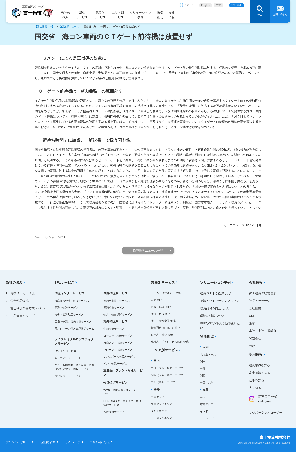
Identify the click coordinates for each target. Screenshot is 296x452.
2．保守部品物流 (17, 300)
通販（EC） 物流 (161, 306)
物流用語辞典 (47, 442)
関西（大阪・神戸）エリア (167, 375)
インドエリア (159, 410)
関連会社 (255, 338)
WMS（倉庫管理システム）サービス (122, 391)
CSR (252, 315)
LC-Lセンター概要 (65, 351)
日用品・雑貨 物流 (162, 334)
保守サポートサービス (68, 376)
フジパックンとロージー (265, 412)
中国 (202, 397)
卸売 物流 (156, 299)
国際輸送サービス (114, 307)
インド (204, 411)
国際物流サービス (115, 293)
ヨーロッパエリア (161, 417)
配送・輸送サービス (66, 307)
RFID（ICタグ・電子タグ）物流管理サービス (122, 402)
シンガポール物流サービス (119, 356)
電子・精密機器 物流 (163, 320)
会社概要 (255, 308)
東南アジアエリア (161, 403)
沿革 (252, 323)
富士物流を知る (259, 372)
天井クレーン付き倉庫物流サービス (74, 330)
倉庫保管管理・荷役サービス (72, 300)
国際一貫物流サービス (116, 300)
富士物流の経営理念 (262, 293)
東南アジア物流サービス (118, 342)
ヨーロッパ (206, 418)
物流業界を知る (259, 365)
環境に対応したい (212, 315)
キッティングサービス (68, 358)
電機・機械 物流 (160, 313)
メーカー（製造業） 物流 (166, 292)
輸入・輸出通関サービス (118, 314)
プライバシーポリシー (18, 442)
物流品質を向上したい (215, 308)
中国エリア (157, 396)
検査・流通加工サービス (69, 314)
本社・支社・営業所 (262, 330)
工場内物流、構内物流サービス (73, 321)
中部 (202, 368)
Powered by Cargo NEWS (49, 237)
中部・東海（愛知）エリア (167, 368)
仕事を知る (256, 380)
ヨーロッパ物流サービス (118, 335)
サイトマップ (72, 442)
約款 (252, 346)
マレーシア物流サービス (118, 349)
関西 (202, 375)
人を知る (255, 387)
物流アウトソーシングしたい (219, 300)
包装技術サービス (114, 411)
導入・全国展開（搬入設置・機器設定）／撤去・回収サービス (74, 367)
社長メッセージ (259, 300)
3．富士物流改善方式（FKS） (26, 308)
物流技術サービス (115, 382)
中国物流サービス (114, 328)
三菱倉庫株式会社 (100, 442)
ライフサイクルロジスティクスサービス (74, 341)
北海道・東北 (208, 354)
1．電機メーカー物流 (20, 293)
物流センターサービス (70, 293)
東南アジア (206, 404)
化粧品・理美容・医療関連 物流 (170, 341)
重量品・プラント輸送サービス (123, 372)
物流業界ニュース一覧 (148, 250)
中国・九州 (206, 382)
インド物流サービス (115, 363)
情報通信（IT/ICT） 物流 (165, 327)
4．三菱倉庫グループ (20, 315)
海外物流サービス (115, 321)
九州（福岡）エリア (163, 382)
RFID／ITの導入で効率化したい (220, 325)
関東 (202, 361)
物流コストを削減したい (216, 293)
